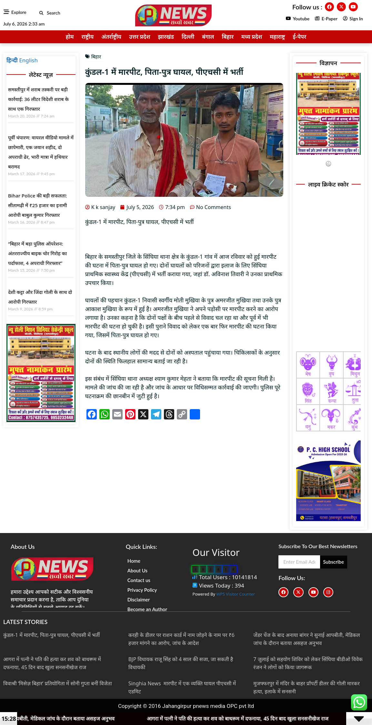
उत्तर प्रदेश (139, 36)
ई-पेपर (300, 36)
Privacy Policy (142, 590)
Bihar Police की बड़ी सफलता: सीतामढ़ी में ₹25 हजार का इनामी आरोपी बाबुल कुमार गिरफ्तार (37, 205)
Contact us (138, 580)
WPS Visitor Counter (235, 594)
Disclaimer (138, 599)
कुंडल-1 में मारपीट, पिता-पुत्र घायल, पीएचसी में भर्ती (51, 635)
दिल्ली (188, 36)
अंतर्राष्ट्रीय (111, 36)
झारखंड (166, 36)
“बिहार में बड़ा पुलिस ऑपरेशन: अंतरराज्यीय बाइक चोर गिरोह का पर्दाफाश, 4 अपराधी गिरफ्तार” (37, 253)
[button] (41, 13)
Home (133, 561)
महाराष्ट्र (277, 36)
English (28, 60)
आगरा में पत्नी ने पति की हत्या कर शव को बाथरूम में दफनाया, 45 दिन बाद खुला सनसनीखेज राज (255, 718)
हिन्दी (12, 60)
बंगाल (208, 36)
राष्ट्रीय (88, 36)
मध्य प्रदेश (251, 36)
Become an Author (147, 609)
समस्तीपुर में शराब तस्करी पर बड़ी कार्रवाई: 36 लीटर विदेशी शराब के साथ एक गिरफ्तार (38, 99)
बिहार (227, 36)
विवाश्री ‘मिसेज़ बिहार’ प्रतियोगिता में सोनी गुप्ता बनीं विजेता (57, 683)
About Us (137, 570)
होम (70, 36)
